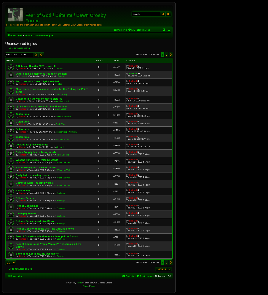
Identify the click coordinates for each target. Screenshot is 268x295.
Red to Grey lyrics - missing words (36, 167)
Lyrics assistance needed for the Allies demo (42, 106)
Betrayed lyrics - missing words (34, 182)
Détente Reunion (63, 116)
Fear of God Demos (27, 205)
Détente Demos (25, 198)
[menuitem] (131, 30)
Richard (22, 69)
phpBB (79, 283)
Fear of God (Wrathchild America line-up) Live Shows (47, 236)
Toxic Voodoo (62, 124)
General (59, 69)
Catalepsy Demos (26, 213)
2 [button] (166, 54)
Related (58, 84)
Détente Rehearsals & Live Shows (35, 221)
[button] (171, 54)
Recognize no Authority (66, 132)
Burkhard (23, 76)
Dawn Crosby (61, 94)
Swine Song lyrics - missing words (36, 152)
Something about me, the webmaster (37, 253)
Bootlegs (61, 193)
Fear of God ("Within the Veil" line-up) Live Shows (45, 228)
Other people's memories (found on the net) (41, 73)
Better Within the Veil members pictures (39, 98)
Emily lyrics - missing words (32, 175)
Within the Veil (62, 101)
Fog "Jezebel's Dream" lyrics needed (37, 81)
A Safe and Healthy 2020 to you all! (36, 66)
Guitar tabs (22, 114)
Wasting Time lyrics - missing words (37, 160)
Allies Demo (23, 190)
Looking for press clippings (32, 144)
